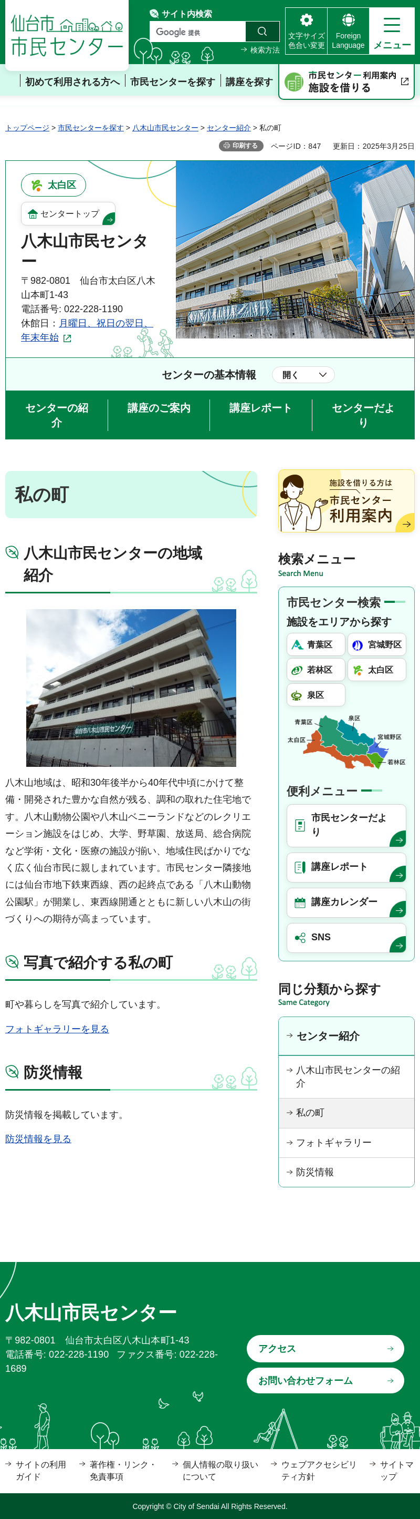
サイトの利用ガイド (41, 1470)
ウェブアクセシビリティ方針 (319, 1470)
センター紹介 (229, 128)
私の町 (310, 1112)
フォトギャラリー (334, 1142)
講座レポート (260, 408)
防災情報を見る (38, 1139)
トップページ (27, 128)
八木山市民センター (165, 128)
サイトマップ (397, 1470)
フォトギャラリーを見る (57, 1029)
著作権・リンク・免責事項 (123, 1470)
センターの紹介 (56, 415)
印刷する (245, 145)
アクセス (277, 1348)
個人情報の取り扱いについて (220, 1470)
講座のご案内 (159, 408)
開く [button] (290, 375)
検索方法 (265, 50)
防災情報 (315, 1172)
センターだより (363, 415)
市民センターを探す (91, 128)
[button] (392, 31)
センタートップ (69, 213)
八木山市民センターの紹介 (348, 1077)
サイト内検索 (187, 13)
